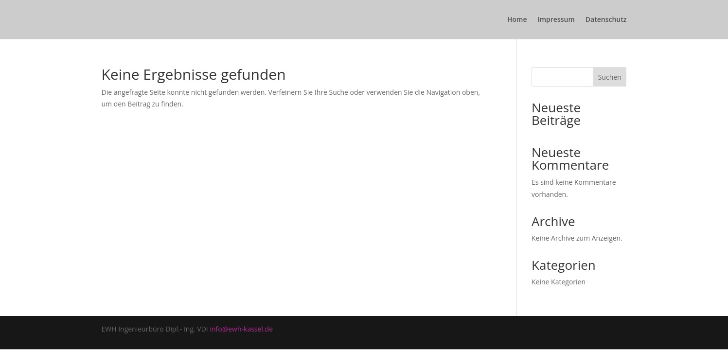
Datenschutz (606, 20)
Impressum (555, 20)
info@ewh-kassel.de (241, 328)
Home (517, 20)
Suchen (609, 77)
